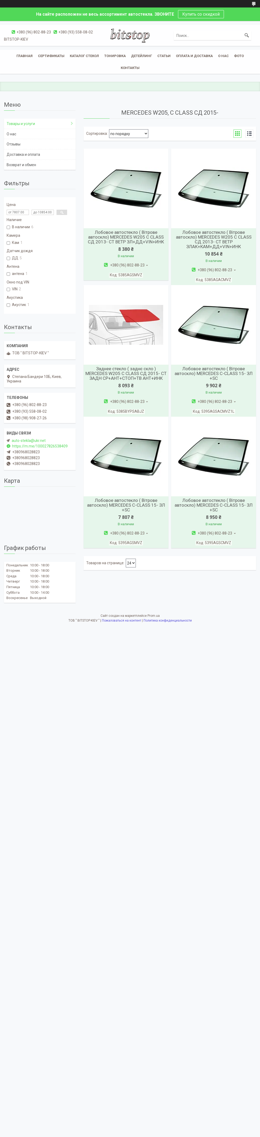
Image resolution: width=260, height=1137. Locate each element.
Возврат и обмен (21, 165)
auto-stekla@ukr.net (29, 440)
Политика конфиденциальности (168, 620)
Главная (24, 56)
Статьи (164, 56)
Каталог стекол (84, 56)
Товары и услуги (21, 124)
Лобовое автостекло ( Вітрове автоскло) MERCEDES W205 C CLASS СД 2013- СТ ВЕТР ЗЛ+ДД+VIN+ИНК (126, 237)
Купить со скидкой (201, 14)
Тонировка (115, 56)
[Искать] (246, 35)
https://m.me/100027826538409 (40, 446)
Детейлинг (141, 56)
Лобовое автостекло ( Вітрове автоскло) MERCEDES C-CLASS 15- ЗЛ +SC (214, 373)
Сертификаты (51, 56)
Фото (239, 56)
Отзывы (13, 144)
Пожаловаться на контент (121, 620)
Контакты (130, 68)
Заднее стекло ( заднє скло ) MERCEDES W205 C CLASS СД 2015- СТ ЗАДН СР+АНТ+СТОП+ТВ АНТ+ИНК (126, 373)
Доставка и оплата (23, 154)
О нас (223, 56)
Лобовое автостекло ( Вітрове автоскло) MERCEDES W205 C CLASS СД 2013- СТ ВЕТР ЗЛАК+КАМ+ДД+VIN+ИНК (214, 239)
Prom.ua (154, 616)
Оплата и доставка (194, 56)
